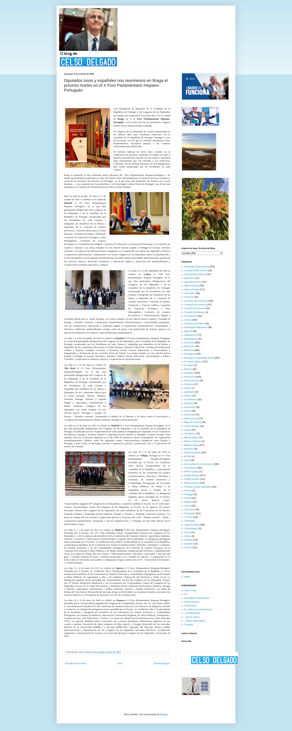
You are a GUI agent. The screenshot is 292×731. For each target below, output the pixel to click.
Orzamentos (190, 468)
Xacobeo (188, 543)
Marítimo (188, 449)
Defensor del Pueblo (194, 323)
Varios (187, 532)
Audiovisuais (190, 605)
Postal (187, 498)
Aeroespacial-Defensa (195, 274)
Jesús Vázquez (191, 426)
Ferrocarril (189, 377)
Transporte (189, 513)
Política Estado (191, 479)
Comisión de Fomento (195, 304)
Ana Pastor (189, 293)
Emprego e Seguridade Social (199, 358)
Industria (188, 403)
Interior (187, 411)
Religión (188, 502)
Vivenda (188, 540)
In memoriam (190, 399)
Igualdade (189, 392)
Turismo (188, 517)
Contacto (188, 624)
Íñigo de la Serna (192, 422)
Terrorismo (189, 509)
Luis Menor (189, 433)
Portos (187, 490)
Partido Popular (192, 475)
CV (185, 594)
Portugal (188, 494)
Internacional (190, 418)
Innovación (189, 407)
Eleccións (189, 350)
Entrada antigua (161, 663)
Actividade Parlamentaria (196, 266)
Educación (189, 346)
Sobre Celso (190, 590)
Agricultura (189, 278)
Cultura (187, 320)
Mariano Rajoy (191, 445)
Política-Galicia (191, 483)
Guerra (187, 388)
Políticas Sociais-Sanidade (197, 487)
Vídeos (187, 536)
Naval (187, 460)
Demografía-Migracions (195, 327)
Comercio (189, 297)
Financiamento (191, 380)
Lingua (187, 430)
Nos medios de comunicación (198, 464)
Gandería (188, 384)
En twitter (188, 365)
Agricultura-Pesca (193, 282)
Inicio (120, 663)
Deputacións (190, 335)
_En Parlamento (192, 613)
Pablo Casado (191, 471)
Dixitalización (190, 339)
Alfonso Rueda (191, 289)
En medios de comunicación (198, 609)
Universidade (190, 528)
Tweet (187, 521)
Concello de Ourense (194, 308)
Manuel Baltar (191, 437)
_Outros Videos (192, 617)
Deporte (188, 331)
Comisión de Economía (195, 301)
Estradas (188, 373)
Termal (187, 506)
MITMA (187, 456)
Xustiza (187, 547)
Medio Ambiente (192, 452)
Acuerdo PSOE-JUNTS (195, 270)
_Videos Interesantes (194, 621)
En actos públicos (193, 361)
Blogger (164, 714)
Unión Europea (191, 524)
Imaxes (187, 395)
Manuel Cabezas (192, 441)
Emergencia (190, 354)
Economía (189, 342)
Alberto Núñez (191, 285)
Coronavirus (190, 316)
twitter (187, 576)
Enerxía (188, 369)
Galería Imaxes (191, 602)
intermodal (189, 414)
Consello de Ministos (194, 312)
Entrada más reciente (75, 663)
